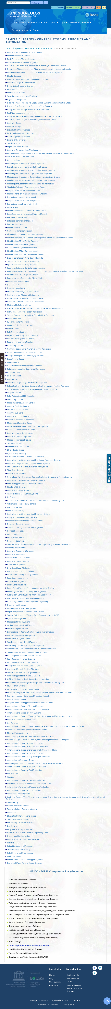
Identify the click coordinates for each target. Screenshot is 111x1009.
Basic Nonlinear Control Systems (20, 133)
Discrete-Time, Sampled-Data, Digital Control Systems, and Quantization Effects (39, 103)
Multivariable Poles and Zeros (19, 305)
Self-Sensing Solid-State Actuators (21, 822)
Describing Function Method (18, 136)
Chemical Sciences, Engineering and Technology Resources (33, 899)
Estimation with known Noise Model (21, 197)
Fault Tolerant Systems (16, 686)
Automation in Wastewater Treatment (22, 760)
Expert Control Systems (16, 585)
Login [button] (63, 22)
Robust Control (13, 362)
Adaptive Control (14, 392)
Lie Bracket (11, 497)
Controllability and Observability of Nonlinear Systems (28, 514)
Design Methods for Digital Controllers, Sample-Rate (28, 109)
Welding (10, 777)
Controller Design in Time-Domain (21, 82)
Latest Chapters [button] (57, 7)
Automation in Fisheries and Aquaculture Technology (28, 787)
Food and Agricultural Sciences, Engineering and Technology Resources (39, 914)
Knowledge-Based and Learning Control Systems (26, 591)
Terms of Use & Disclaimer (47, 1004)
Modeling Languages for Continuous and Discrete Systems (30, 184)
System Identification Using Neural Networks (25, 258)
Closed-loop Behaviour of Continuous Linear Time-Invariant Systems (34, 72)
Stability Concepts (14, 76)
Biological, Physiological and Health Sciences (27, 887)
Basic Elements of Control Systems (21, 59)
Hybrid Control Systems (16, 618)
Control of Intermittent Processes (20, 419)
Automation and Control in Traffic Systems (24, 790)
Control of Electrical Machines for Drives (23, 839)
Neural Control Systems (16, 581)
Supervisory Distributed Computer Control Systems (27, 652)
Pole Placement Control (16, 332)
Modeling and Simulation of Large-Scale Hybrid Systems (29, 173)
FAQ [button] (104, 7)
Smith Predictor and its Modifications (22, 96)
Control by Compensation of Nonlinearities (24, 150)
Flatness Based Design (16, 531)
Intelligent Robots (14, 856)
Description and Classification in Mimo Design (25, 298)
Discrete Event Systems (16, 605)
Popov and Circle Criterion (17, 146)
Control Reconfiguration (16, 699)
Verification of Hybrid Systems (19, 638)
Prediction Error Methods (17, 217)
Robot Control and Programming (20, 853)
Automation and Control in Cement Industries (25, 753)
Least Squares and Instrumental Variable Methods (27, 214)
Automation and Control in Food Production (24, 770)
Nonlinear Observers (15, 541)
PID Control (11, 89)
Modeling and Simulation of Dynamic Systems (25, 163)
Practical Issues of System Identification (23, 291)
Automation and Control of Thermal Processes (25, 706)
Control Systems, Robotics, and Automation (24, 52)
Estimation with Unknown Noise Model (22, 204)
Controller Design (14, 123)
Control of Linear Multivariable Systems (23, 295)
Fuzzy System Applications (17, 578)
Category (36, 3)
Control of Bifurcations (16, 554)
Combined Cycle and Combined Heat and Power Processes (30, 736)
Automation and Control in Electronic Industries (26, 780)
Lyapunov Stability (14, 507)
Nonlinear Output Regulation (18, 524)
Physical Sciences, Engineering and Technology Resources (33, 895)
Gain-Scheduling (13, 160)
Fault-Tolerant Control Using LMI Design (23, 689)
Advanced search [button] (73, 7)
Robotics (10, 843)
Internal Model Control (16, 92)
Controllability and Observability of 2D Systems (26, 480)
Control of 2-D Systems (16, 473)
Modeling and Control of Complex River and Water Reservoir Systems (35, 763)
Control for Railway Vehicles (18, 805)
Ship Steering (12, 802)
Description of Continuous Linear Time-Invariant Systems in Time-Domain (36, 66)
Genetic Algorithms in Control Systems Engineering (27, 601)
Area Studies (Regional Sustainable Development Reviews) (33, 937)
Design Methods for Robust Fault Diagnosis (24, 665)
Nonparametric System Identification (22, 248)
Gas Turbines (12, 723)
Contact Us (38, 30)
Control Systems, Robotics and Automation (29, 945)
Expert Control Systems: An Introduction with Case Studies (30, 588)
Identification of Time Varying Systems (22, 241)
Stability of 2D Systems (16, 487)
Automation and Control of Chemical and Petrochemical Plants (32, 750)
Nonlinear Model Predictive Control (21, 429)
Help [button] (98, 7)
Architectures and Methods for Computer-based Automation (31, 649)
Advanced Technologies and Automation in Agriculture (29, 783)
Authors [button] (26, 30)
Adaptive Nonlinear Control (18, 416)
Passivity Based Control (16, 548)
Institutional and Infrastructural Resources (27, 930)
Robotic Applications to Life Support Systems (25, 859)
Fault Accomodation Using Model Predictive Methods (28, 696)
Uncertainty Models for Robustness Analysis (24, 366)
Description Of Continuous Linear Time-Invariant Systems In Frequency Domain (39, 69)
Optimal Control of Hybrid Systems (21, 635)
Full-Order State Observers (18, 322)
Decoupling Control (15, 345)
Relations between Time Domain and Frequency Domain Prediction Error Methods (40, 237)
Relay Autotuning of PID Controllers (21, 396)
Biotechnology (15, 941)
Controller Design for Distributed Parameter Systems (28, 463)
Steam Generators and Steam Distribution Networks (28, 709)
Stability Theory (13, 143)
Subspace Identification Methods (20, 221)
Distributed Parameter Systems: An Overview (25, 457)
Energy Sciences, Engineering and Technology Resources (33, 906)
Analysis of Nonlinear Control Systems (22, 494)
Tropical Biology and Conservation (23, 953)
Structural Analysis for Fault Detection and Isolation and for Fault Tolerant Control (39, 692)
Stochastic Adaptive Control (18, 409)
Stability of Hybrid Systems (18, 628)
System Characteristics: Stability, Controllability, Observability (31, 315)
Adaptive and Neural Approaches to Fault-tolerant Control (30, 702)
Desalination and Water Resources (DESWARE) (28, 957)
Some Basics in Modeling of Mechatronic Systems (27, 167)
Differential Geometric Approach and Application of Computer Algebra (35, 500)
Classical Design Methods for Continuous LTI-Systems (28, 79)
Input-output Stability (15, 510)
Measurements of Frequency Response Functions (27, 194)
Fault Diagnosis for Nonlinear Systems (22, 662)
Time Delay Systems (15, 470)
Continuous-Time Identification (19, 231)
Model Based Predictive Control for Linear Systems (27, 426)
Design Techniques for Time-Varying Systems (25, 355)
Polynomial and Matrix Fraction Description (24, 312)
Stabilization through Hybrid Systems (22, 642)
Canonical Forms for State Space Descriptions (25, 301)
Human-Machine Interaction (18, 836)
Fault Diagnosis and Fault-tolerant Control (24, 655)
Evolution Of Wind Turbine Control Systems (24, 863)
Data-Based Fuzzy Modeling (18, 568)
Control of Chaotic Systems (18, 561)
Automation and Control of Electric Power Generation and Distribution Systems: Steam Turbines (45, 726)
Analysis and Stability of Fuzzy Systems (22, 574)
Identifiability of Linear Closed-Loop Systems (25, 234)
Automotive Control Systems (18, 793)
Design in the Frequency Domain (20, 86)
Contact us (54, 985)
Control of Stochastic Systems (19, 436)
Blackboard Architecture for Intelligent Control (25, 598)
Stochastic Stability (14, 443)
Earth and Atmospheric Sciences (22, 879)
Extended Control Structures (18, 130)
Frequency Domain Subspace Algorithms (23, 200)
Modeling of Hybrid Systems (18, 622)
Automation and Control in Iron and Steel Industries (27, 746)
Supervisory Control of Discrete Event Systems (26, 611)
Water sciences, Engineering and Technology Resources (32, 903)
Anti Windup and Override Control (20, 157)
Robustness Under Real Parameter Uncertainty (26, 369)
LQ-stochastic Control (15, 450)
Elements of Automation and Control (21, 816)
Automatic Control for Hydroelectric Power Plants (27, 729)
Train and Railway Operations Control (22, 809)
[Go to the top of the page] (105, 1002)
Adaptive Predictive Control (18, 406)
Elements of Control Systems (18, 55)
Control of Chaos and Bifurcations (20, 551)
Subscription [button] (51, 22)
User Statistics (55, 982)
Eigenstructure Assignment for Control (22, 335)
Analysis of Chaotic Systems (18, 558)
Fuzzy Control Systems (16, 564)
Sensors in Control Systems (18, 819)
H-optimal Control (14, 372)
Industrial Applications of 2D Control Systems (25, 483)
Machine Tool (12, 773)
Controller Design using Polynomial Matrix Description (29, 349)
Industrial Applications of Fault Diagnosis (23, 676)
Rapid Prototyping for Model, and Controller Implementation (31, 180)
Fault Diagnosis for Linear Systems (21, 659)
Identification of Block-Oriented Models (22, 251)
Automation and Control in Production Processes (26, 767)
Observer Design (14, 126)
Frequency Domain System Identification (23, 190)
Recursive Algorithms (15, 224)
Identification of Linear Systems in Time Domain (26, 210)
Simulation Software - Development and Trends (26, 187)
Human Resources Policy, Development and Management (33, 918)
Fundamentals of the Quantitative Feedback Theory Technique (32, 389)
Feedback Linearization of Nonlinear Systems (25, 520)
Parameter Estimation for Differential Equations (26, 268)
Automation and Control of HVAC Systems (24, 713)
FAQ (51, 978)
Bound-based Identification (18, 281)
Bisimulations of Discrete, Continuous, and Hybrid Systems (30, 632)
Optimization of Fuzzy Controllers (20, 571)
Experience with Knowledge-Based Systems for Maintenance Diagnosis (35, 682)
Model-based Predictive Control (20, 423)
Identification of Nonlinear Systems (21, 244)
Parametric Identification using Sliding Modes (25, 278)
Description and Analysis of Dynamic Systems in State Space (31, 119)
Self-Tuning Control (15, 399)
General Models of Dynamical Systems (22, 62)
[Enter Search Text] (18, 2)
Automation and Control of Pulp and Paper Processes (28, 756)
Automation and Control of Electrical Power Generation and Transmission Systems (40, 716)
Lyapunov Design (14, 534)
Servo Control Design (15, 359)
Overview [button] (74, 22)
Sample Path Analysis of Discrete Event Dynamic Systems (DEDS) (33, 615)
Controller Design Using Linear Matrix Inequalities (27, 382)
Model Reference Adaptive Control (21, 403)
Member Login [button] (88, 7)
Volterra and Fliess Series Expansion (21, 504)
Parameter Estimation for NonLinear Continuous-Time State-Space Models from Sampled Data (45, 271)
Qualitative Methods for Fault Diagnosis (23, 669)
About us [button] (24, 22)
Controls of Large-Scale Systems (20, 433)
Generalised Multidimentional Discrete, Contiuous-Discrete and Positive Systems (39, 477)
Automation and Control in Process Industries (25, 743)
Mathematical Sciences (18, 883)
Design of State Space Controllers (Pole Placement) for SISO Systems (34, 116)
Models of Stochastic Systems (19, 440)
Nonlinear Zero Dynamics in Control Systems (25, 527)
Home (14, 22)
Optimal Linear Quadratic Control (20, 338)
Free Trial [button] (36, 22)
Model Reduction (14, 318)
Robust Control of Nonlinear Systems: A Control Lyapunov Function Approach (38, 386)
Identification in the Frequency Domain (22, 275)
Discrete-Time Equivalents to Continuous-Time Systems (29, 106)
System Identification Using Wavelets (22, 264)
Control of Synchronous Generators (21, 719)
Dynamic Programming (16, 453)
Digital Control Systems (16, 99)
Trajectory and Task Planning (18, 849)
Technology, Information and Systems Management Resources (35, 933)
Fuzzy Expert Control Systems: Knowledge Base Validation (30, 595)
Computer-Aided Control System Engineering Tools (27, 833)
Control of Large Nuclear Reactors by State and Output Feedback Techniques (38, 740)
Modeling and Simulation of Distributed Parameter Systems (31, 170)
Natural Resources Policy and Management (27, 922)
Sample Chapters (74, 985)
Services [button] (86, 22)
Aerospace (11, 812)
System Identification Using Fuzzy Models (23, 261)
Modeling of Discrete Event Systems (21, 608)
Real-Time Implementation (17, 113)
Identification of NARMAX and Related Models (25, 254)
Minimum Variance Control (18, 446)
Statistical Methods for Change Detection (23, 672)
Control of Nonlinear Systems (19, 490)
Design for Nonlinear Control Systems (22, 517)
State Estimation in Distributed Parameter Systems (27, 467)
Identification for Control (17, 227)
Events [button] (16, 30)
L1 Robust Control (14, 376)
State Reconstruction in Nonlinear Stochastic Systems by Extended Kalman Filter (39, 544)
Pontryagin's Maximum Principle (20, 342)
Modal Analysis (13, 207)
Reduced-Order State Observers (20, 325)
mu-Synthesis (12, 379)
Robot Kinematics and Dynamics (20, 846)
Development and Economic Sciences (24, 926)
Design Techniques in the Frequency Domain (25, 352)
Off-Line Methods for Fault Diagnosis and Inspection (28, 679)
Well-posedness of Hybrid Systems (21, 625)
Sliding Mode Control (15, 537)
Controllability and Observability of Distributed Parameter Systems (34, 460)
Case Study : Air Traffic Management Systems (25, 645)
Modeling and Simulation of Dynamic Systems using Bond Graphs (33, 177)
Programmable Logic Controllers (20, 829)
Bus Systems (12, 826)
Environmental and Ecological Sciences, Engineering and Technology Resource (42, 910)
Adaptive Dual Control (16, 413)
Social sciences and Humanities (22, 891)
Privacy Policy (68, 1004)
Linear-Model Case (14, 285)
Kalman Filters (13, 328)
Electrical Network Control (17, 733)
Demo (69, 981)
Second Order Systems (16, 140)
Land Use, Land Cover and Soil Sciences (25, 949)
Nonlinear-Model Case (16, 288)
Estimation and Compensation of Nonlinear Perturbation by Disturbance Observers (40, 153)
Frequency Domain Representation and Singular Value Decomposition (35, 308)
